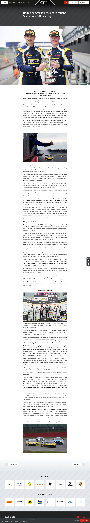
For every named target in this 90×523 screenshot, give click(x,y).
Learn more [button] (24, 521)
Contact (56, 518)
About (33, 518)
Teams (45, 518)
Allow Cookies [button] (84, 520)
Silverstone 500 (47, 95)
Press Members (39, 518)
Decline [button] (77, 520)
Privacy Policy (50, 518)
